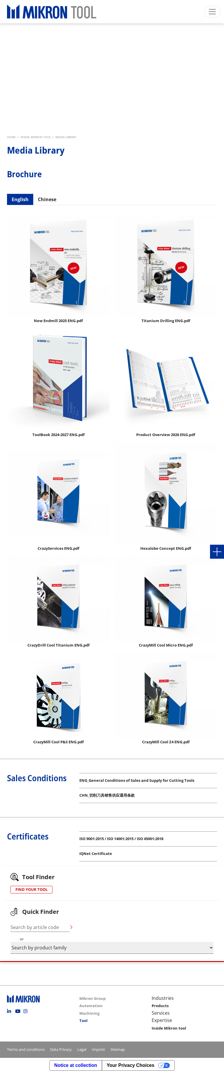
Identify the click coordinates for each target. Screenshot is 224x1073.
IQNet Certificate (95, 853)
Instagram (26, 1011)
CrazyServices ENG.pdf (58, 548)
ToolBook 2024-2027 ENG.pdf (58, 434)
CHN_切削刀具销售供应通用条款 (107, 795)
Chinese (47, 199)
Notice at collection (75, 1065)
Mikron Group (92, 998)
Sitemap (118, 1049)
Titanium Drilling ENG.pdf (165, 320)
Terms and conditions (26, 1049)
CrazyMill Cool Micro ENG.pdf (166, 645)
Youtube (18, 1011)
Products (160, 1005)
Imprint (98, 1049)
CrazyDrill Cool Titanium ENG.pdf (58, 645)
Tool (83, 1020)
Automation (91, 1005)
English (20, 199)
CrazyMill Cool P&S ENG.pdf (58, 741)
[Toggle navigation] (212, 11)
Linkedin (10, 1011)
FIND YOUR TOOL (31, 889)
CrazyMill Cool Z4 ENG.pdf (166, 741)
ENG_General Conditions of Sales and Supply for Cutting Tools (136, 780)
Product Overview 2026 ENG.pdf (165, 434)
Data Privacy (61, 1049)
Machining (89, 1013)
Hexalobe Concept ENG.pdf (165, 548)
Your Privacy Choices (130, 1065)
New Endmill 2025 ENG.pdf (58, 320)
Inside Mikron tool (169, 1028)
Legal (81, 1049)
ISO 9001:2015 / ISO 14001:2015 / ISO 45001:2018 (121, 838)
